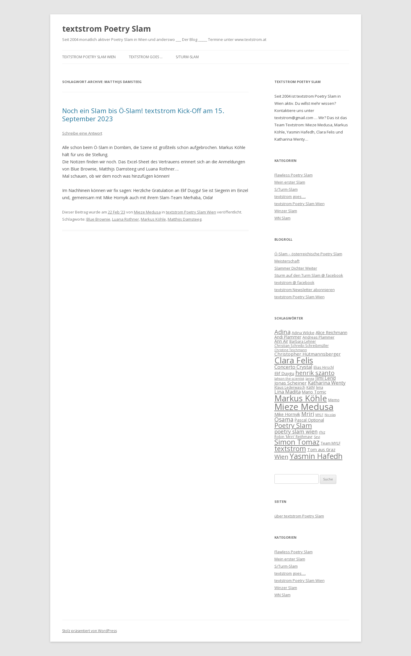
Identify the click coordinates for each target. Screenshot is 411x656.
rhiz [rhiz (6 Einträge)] (322, 432)
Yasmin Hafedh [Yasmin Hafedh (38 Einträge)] (316, 456)
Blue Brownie (98, 219)
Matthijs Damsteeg (184, 219)
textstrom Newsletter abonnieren (304, 289)
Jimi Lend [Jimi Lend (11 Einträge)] (325, 378)
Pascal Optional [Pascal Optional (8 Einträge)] (309, 420)
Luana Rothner (125, 219)
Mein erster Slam (289, 182)
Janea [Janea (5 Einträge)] (309, 379)
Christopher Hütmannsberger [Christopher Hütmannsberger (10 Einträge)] (307, 354)
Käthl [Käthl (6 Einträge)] (310, 387)
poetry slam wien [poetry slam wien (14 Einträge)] (296, 431)
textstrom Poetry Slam (106, 28)
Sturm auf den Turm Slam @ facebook (308, 275)
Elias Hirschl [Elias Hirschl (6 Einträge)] (324, 367)
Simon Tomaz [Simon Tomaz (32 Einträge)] (297, 442)
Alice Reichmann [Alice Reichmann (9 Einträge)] (331, 332)
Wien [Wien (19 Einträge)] (281, 457)
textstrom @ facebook (294, 282)
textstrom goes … (146, 56)
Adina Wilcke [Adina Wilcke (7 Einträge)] (303, 332)
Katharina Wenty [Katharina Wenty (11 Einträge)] (327, 383)
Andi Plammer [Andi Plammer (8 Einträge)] (287, 337)
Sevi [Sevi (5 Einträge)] (317, 437)
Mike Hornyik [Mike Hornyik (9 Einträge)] (287, 414)
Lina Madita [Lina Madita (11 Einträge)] (287, 391)
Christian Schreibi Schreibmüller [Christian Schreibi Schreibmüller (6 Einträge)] (301, 345)
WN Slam (282, 218)
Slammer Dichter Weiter (295, 268)
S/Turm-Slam (187, 56)
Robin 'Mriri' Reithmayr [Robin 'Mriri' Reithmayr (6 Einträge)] (293, 436)
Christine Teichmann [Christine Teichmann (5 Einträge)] (290, 350)
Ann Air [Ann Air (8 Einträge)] (281, 341)
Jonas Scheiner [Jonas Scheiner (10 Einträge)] (290, 383)
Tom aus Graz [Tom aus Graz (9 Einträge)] (321, 449)
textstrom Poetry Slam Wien (89, 56)
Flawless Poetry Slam (293, 175)
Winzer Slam (285, 210)
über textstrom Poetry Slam (299, 516)
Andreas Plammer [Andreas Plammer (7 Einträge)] (318, 337)
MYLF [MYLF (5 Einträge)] (319, 415)
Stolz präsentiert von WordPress (89, 630)
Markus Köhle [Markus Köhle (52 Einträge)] (300, 398)
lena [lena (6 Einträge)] (319, 387)
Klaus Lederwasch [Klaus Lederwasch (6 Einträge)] (289, 387)
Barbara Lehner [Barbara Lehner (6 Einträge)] (302, 341)
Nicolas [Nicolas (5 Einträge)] (330, 415)
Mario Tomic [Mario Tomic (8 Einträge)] (314, 392)
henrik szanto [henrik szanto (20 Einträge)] (314, 372)
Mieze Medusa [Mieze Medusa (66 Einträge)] (304, 407)
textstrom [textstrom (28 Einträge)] (290, 448)
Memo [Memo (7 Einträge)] (334, 399)
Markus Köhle (153, 219)
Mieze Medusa (147, 212)
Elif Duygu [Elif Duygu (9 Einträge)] (284, 373)
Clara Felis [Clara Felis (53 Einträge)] (293, 360)
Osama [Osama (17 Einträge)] (284, 419)
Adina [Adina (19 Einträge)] (282, 332)
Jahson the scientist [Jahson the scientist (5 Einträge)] (289, 379)
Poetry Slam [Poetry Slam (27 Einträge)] (293, 425)
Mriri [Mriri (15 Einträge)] (307, 413)
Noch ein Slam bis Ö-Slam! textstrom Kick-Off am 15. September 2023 (143, 114)
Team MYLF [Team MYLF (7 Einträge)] (330, 443)
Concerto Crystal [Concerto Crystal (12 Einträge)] (293, 366)
